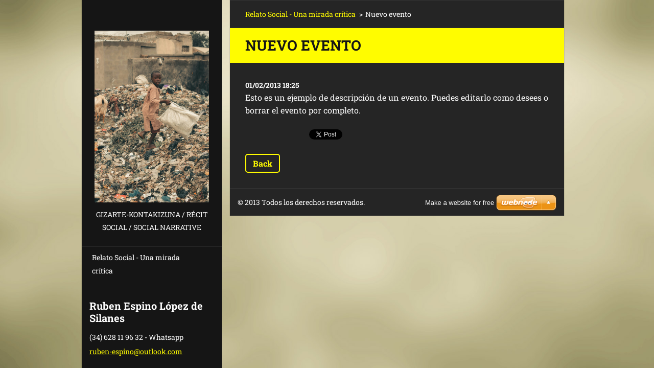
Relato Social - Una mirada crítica (136, 263)
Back (262, 163)
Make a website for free (459, 202)
